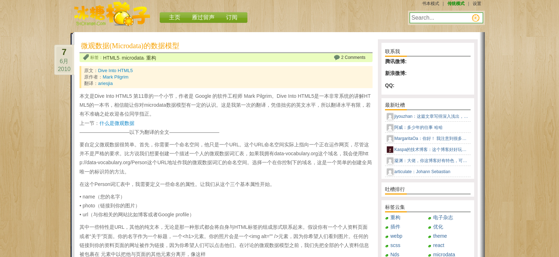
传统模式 (456, 3)
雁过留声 (203, 17)
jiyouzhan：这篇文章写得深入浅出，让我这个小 (431, 116)
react (438, 245)
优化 (438, 227)
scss (395, 245)
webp (396, 236)
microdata (133, 58)
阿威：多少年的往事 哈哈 (418, 127)
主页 (174, 17)
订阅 (231, 17)
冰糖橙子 (112, 14)
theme (440, 236)
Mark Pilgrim (115, 77)
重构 (151, 58)
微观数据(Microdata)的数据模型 (130, 46)
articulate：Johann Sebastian (422, 171)
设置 (477, 3)
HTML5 (111, 58)
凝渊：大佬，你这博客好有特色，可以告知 (431, 160)
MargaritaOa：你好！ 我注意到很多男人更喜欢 (431, 138)
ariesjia (105, 83)
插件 (395, 227)
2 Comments (353, 57)
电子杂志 (443, 217)
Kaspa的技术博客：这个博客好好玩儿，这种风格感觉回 (431, 149)
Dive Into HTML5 (115, 70)
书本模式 (430, 3)
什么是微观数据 (116, 123)
